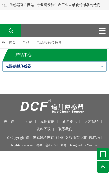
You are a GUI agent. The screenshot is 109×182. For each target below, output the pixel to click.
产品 (25, 42)
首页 (12, 42)
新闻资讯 (69, 121)
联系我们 (65, 129)
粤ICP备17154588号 (51, 145)
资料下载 (44, 129)
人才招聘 (91, 121)
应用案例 (47, 121)
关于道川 (11, 121)
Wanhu (92, 145)
